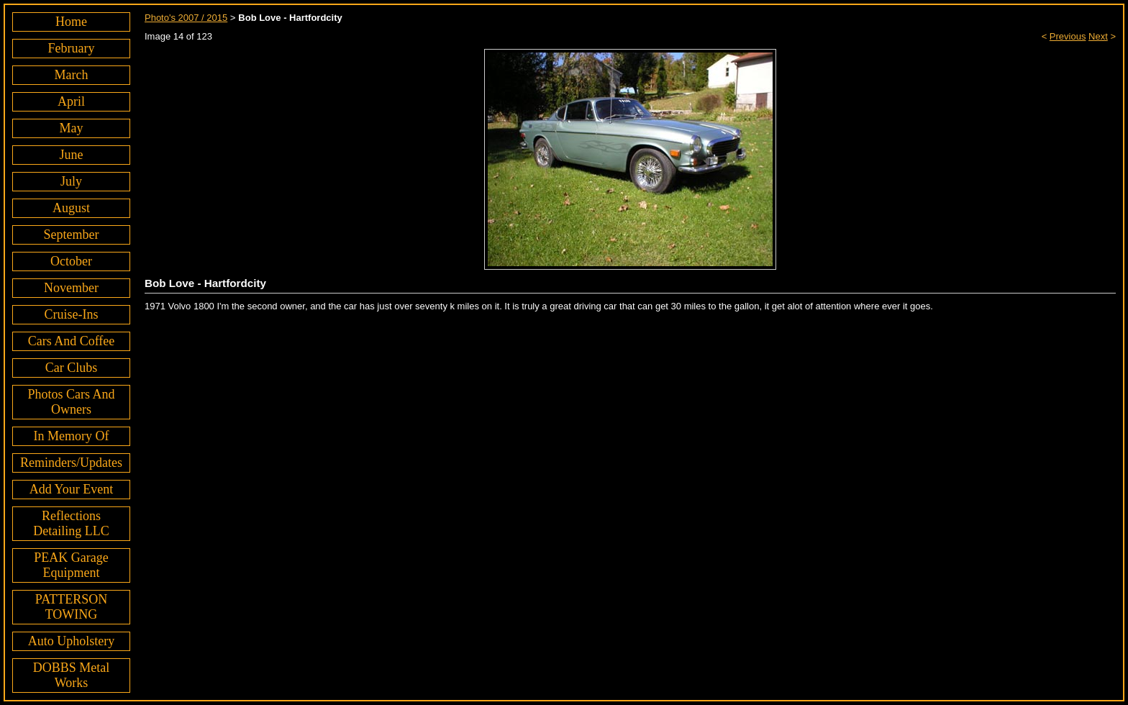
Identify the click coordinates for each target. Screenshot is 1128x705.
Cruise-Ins (71, 314)
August (71, 208)
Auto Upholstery (71, 641)
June (71, 154)
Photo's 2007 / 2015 (186, 17)
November (71, 288)
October (71, 261)
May (71, 128)
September (71, 234)
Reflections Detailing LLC (71, 523)
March (71, 75)
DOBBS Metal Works (71, 675)
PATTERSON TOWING (71, 607)
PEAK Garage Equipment (71, 565)
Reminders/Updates (71, 462)
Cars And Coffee (71, 341)
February (71, 48)
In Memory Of (71, 436)
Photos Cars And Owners (70, 402)
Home (71, 21)
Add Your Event (71, 489)
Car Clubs (71, 367)
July (71, 181)
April (71, 101)
